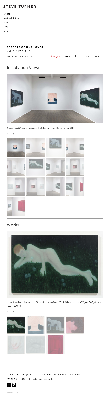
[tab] (56, 56)
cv (87, 56)
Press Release (73, 56)
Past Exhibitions (12, 18)
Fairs (6, 22)
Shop (6, 27)
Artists (7, 14)
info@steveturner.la (41, 379)
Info (6, 31)
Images (55, 56)
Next (14, 134)
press (97, 56)
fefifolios (12, 393)
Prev (8, 134)
